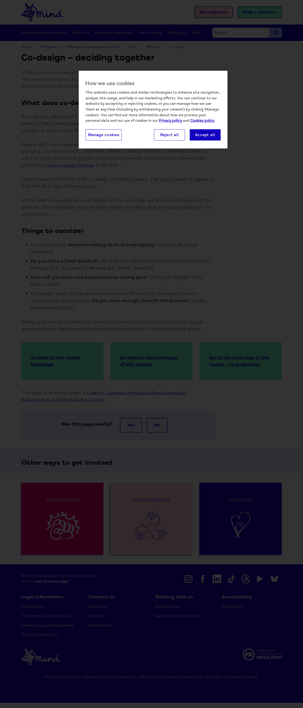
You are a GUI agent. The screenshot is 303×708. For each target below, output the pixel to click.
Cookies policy (202, 121)
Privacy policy (170, 121)
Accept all (205, 134)
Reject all (169, 134)
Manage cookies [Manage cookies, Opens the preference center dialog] (103, 134)
